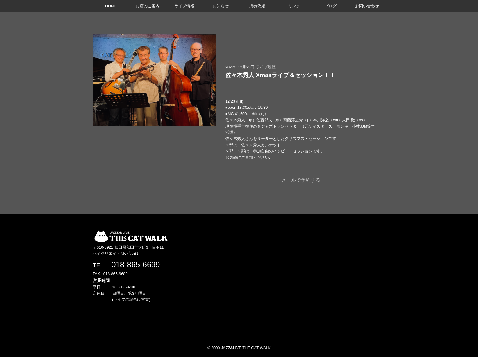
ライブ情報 (184, 6)
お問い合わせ (367, 6)
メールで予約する (300, 180)
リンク (294, 6)
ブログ (331, 6)
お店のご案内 (147, 6)
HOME (111, 6)
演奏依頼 (257, 6)
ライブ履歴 (266, 67)
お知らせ (221, 6)
